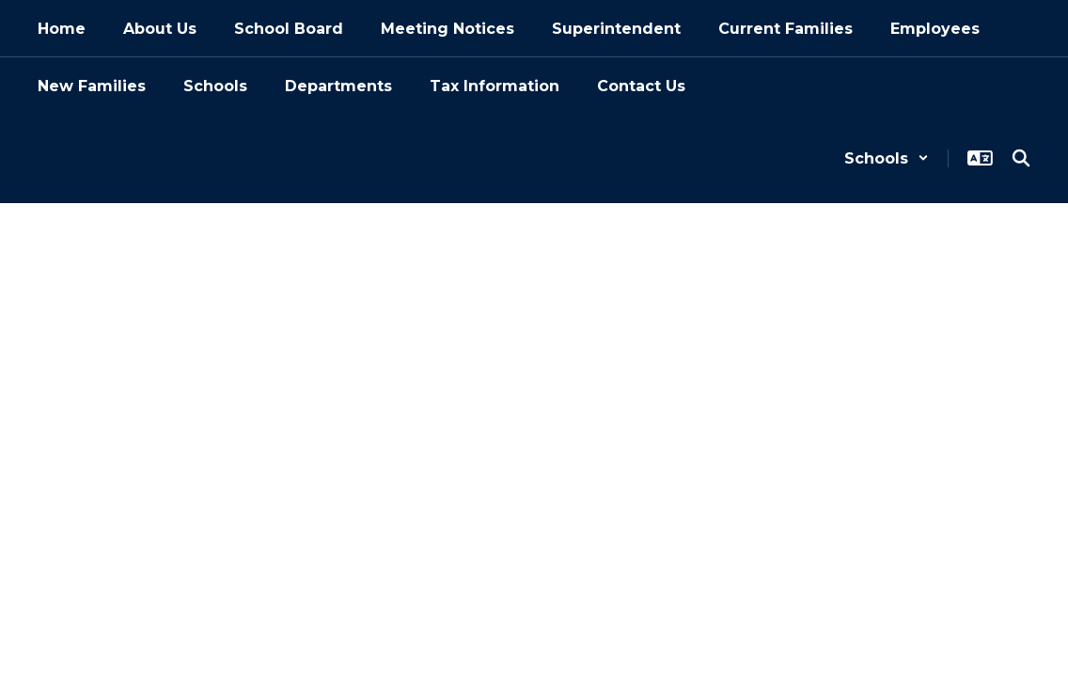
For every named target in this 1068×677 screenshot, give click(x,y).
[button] (886, 158)
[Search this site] (1021, 158)
